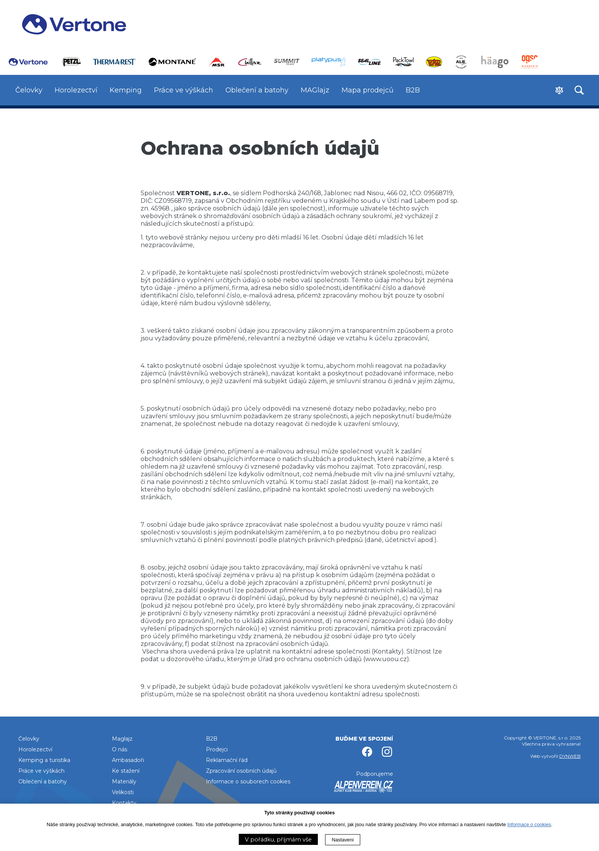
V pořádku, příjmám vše (278, 839)
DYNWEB (570, 756)
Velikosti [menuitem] (123, 792)
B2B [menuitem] (413, 90)
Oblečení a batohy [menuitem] (256, 90)
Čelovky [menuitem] (28, 90)
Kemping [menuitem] (126, 90)
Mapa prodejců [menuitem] (367, 90)
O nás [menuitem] (119, 749)
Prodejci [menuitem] (217, 749)
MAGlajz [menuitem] (315, 90)
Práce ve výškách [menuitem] (183, 90)
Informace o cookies (529, 824)
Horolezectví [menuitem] (76, 90)
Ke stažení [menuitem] (125, 770)
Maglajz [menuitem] (122, 738)
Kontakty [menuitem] (124, 802)
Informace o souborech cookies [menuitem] (248, 781)
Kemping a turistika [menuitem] (44, 760)
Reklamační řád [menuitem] (227, 760)
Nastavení (343, 840)
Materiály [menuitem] (124, 781)
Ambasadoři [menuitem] (128, 760)
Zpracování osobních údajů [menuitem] (241, 770)
